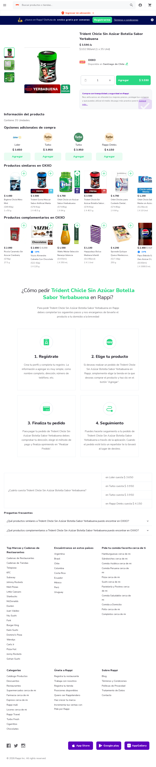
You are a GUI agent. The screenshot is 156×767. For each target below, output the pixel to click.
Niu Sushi (12, 615)
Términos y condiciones (126, 20)
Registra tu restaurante (66, 676)
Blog (104, 676)
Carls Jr (10, 644)
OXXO (92, 60)
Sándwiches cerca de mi (114, 558)
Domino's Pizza (14, 634)
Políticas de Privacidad (113, 685)
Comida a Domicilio (112, 604)
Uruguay (58, 592)
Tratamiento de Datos (113, 690)
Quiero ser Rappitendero (67, 695)
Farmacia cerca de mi (18, 695)
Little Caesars (14, 591)
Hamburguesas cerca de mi (116, 553)
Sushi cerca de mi (111, 581)
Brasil (57, 558)
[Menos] (85, 80)
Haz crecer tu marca (64, 700)
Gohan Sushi (13, 658)
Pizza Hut (11, 649)
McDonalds (12, 601)
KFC (9, 572)
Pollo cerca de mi (111, 609)
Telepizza (11, 567)
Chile (57, 563)
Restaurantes (14, 685)
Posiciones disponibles (66, 690)
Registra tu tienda (63, 685)
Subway (11, 577)
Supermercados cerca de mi (21, 690)
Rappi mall (12, 704)
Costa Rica (59, 573)
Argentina (59, 553)
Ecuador (58, 577)
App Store (80, 746)
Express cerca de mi (17, 700)
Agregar (17, 156)
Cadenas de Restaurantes (20, 558)
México (58, 582)
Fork (9, 620)
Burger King (13, 625)
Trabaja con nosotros (65, 681)
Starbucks (12, 596)
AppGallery (137, 746)
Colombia (59, 568)
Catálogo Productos (17, 676)
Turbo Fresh (13, 719)
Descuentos (13, 681)
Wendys (11, 639)
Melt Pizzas (12, 587)
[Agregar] (24, 173)
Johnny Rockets (15, 582)
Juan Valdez (13, 610)
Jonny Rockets (14, 654)
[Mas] (110, 80)
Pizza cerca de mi (111, 577)
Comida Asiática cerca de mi (116, 563)
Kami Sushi (12, 630)
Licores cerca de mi (17, 709)
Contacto (106, 695)
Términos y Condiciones (114, 681)
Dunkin (10, 606)
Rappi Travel (13, 714)
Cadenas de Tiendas (17, 563)
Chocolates (13, 728)
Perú (56, 587)
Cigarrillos (12, 724)
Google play (109, 746)
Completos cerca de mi (114, 614)
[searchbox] (73, 5)
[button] (78, 13)
